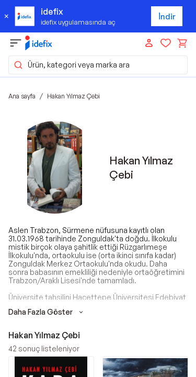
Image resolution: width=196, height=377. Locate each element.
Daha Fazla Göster (46, 312)
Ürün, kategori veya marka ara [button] (71, 65)
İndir (167, 16)
